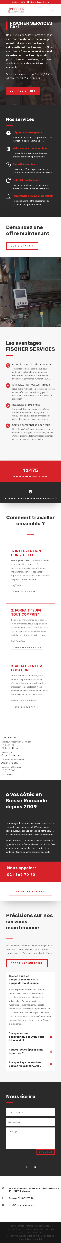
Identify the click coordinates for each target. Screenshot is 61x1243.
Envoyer (45, 1152)
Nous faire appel (25, 592)
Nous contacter (24, 707)
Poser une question (27, 963)
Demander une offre (27, 648)
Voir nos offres (23, 91)
